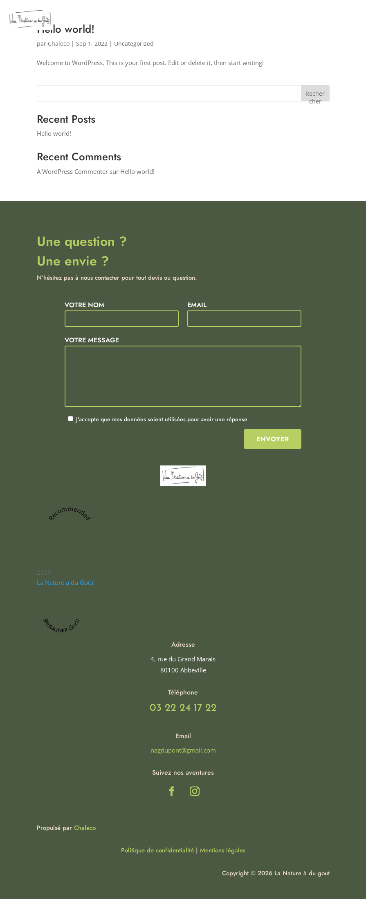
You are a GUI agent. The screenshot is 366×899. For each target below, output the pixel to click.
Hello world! (54, 133)
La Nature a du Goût (65, 582)
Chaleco (85, 827)
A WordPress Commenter (72, 171)
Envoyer (272, 439)
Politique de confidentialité (157, 850)
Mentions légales (222, 850)
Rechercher (315, 95)
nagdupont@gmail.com (183, 750)
